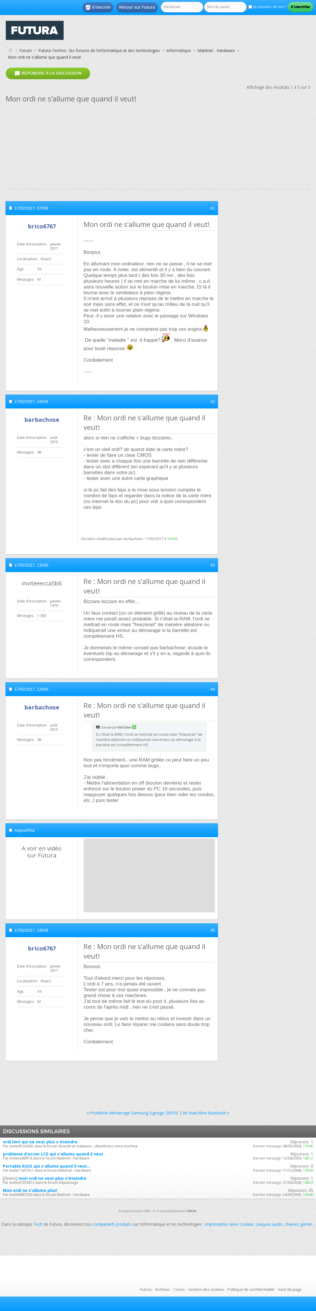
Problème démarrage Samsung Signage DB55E (134, 1113)
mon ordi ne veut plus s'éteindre (52, 1178)
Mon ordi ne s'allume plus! (30, 1190)
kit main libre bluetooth (204, 1113)
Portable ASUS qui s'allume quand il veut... (46, 1166)
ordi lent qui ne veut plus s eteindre (40, 1141)
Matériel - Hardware (216, 50)
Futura (145, 1289)
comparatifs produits (112, 1224)
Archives (162, 1289)
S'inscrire (97, 7)
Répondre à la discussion (48, 74)
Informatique (179, 50)
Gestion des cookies (206, 1289)
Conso (179, 1289)
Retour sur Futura (137, 7)
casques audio (269, 1224)
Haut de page (290, 1289)
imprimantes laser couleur (229, 1224)
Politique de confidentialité (251, 1289)
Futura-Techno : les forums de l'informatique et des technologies (99, 50)
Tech (37, 1224)
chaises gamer (298, 1224)
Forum (25, 50)
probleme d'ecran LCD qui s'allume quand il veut (53, 1154)
